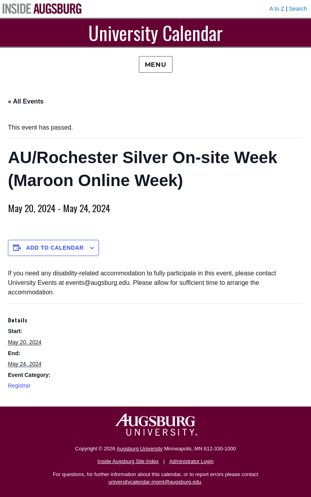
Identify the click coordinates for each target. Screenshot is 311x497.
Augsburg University (140, 449)
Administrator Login (191, 461)
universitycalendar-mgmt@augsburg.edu (154, 482)
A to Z (276, 9)
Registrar (19, 385)
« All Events (26, 101)
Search (298, 9)
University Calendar (155, 33)
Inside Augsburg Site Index (128, 461)
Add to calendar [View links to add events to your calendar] (55, 248)
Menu (156, 64)
